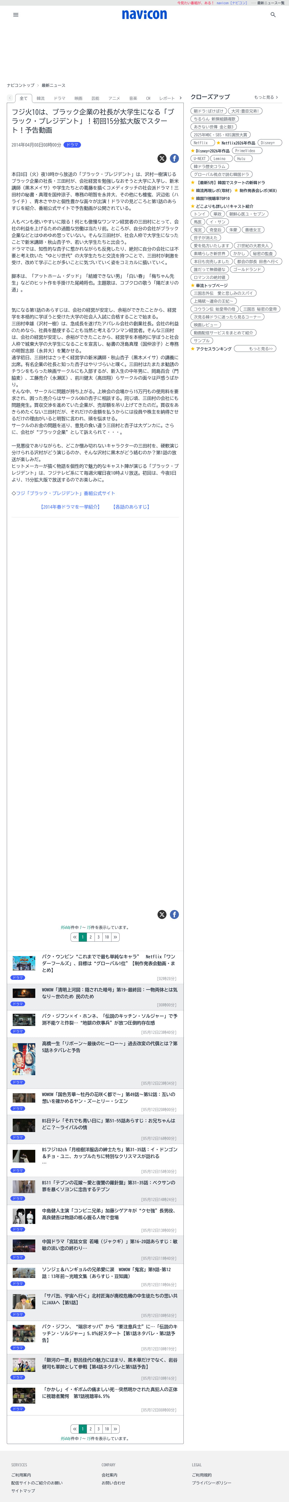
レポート (167, 98)
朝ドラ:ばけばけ (209, 111)
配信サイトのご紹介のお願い (37, 1483)
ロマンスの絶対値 (209, 277)
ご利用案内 (21, 1475)
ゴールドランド (247, 270)
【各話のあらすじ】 (131, 507)
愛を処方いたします (211, 246)
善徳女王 (253, 230)
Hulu (243, 159)
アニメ (114, 98)
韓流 (41, 98)
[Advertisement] (144, 52)
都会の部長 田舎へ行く (258, 262)
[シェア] (174, 158)
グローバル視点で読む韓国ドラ (221, 175)
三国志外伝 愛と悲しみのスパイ (223, 293)
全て (24, 98)
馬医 (198, 222)
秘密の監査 (263, 254)
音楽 (133, 98)
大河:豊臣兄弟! (245, 111)
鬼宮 (198, 230)
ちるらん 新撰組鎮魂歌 (214, 119)
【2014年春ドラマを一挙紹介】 (70, 507)
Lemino (221, 159)
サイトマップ (23, 1491)
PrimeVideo (247, 151)
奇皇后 (216, 230)
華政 (218, 214)
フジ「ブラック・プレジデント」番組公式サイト (65, 493)
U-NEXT (200, 159)
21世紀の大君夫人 (253, 246)
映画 (78, 98)
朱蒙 (233, 230)
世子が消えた (206, 238)
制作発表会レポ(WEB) (258, 191)
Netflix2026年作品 (238, 143)
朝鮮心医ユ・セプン (247, 214)
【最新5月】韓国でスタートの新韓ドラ (230, 183)
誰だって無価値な (209, 270)
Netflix (203, 143)
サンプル (202, 341)
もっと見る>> (255, 349)
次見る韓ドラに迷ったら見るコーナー (227, 317)
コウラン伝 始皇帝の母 (214, 309)
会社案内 (109, 1475)
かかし (239, 254)
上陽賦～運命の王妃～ (213, 301)
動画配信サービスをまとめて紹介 (223, 333)
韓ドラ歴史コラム (209, 167)
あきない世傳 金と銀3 (213, 127)
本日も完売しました (211, 262)
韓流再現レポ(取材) (214, 191)
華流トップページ (212, 286)
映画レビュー (206, 325)
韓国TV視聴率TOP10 (213, 199)
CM (148, 98)
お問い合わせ (113, 1483)
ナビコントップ (20, 85)
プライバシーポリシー (211, 1483)
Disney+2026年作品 (213, 151)
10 (131, 937)
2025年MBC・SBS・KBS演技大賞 (220, 135)
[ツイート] (162, 158)
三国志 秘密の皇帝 (260, 309)
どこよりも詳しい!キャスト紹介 (224, 206)
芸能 (95, 98)
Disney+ (270, 143)
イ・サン (217, 222)
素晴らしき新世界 (209, 254)
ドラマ (59, 98)
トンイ (200, 214)
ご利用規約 (202, 1475)
